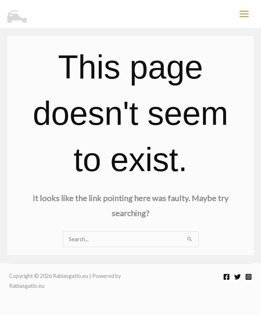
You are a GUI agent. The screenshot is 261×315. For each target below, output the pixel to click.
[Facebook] (226, 277)
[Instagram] (248, 277)
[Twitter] (237, 277)
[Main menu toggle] (244, 13)
